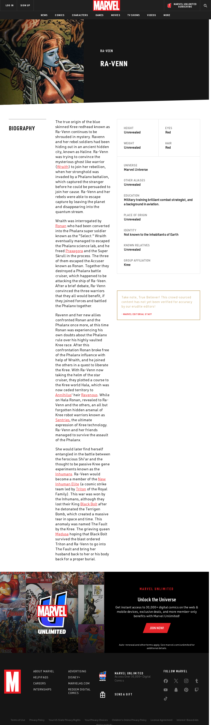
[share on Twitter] (176, 682)
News (44, 15)
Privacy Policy (37, 719)
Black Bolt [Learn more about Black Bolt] (88, 504)
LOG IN (10, 5)
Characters (80, 15)
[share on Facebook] (166, 682)
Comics (59, 15)
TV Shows (134, 15)
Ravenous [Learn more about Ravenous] (89, 394)
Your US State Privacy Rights (65, 719)
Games (100, 15)
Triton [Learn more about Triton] (81, 489)
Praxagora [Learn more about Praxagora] (74, 250)
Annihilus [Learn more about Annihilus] (63, 394)
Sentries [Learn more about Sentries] (62, 419)
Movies (115, 15)
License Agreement (162, 719)
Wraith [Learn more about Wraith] (62, 166)
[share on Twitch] (197, 691)
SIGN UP (25, 5)
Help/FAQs (40, 677)
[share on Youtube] (166, 691)
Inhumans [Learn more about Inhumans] (63, 474)
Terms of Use (18, 719)
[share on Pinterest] (186, 691)
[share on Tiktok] (166, 699)
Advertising (77, 671)
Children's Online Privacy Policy (129, 719)
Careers (39, 683)
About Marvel (43, 671)
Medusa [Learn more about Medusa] (62, 534)
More (167, 15)
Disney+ (74, 677)
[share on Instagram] (186, 682)
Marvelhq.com (79, 683)
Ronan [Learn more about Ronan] (60, 225)
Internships (42, 689)
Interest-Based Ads (188, 719)
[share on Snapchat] (176, 691)
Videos (151, 15)
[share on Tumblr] (197, 682)
